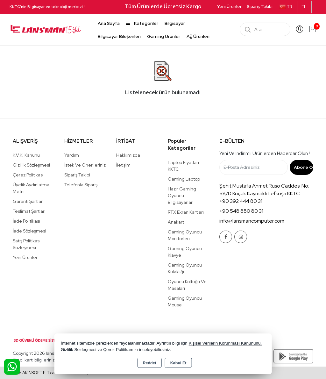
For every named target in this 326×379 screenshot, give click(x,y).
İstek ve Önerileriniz (85, 165)
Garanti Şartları (28, 201)
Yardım (71, 155)
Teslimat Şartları (29, 211)
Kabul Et (178, 363)
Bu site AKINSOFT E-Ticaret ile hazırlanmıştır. (50, 372)
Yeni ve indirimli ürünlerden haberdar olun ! (264, 153)
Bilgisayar (175, 23)
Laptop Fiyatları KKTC (183, 166)
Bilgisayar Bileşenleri (119, 36)
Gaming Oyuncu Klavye (185, 252)
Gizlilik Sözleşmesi (31, 165)
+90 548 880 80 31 (241, 211)
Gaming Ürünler (163, 36)
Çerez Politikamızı (120, 349)
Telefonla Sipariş (80, 185)
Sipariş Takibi (260, 6)
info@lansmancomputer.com (251, 221)
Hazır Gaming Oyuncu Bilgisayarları (182, 195)
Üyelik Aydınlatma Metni (31, 188)
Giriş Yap (299, 29)
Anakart (176, 222)
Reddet (149, 363)
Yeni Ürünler (25, 257)
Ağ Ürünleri (198, 36)
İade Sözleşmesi (29, 231)
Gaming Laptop (184, 179)
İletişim (123, 165)
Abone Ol (303, 167)
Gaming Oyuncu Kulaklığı (185, 268)
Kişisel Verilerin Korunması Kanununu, (225, 343)
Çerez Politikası (28, 175)
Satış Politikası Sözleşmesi (26, 244)
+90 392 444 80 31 (240, 201)
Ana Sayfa (109, 23)
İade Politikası (26, 221)
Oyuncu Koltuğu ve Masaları (187, 285)
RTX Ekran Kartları (186, 212)
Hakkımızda (128, 155)
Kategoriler (142, 23)
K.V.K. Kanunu (26, 155)
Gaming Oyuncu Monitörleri (185, 235)
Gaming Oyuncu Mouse (185, 301)
